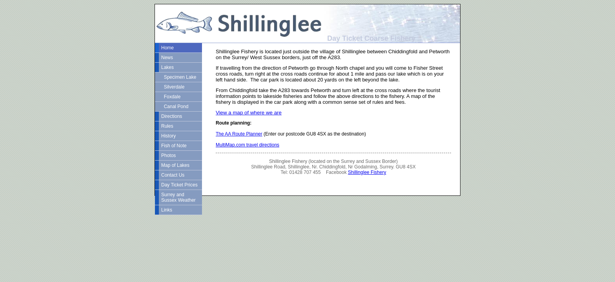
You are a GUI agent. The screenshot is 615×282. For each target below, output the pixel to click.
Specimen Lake (178, 77)
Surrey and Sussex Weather (178, 197)
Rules (167, 126)
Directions (171, 116)
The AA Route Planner (239, 134)
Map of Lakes (175, 165)
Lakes (167, 67)
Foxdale (170, 96)
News (167, 57)
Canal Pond (174, 106)
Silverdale (172, 87)
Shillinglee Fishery (367, 172)
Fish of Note (174, 145)
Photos (168, 155)
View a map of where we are (249, 113)
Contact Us (172, 175)
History (168, 136)
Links (166, 210)
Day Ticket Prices (179, 185)
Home (167, 48)
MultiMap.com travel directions (247, 145)
